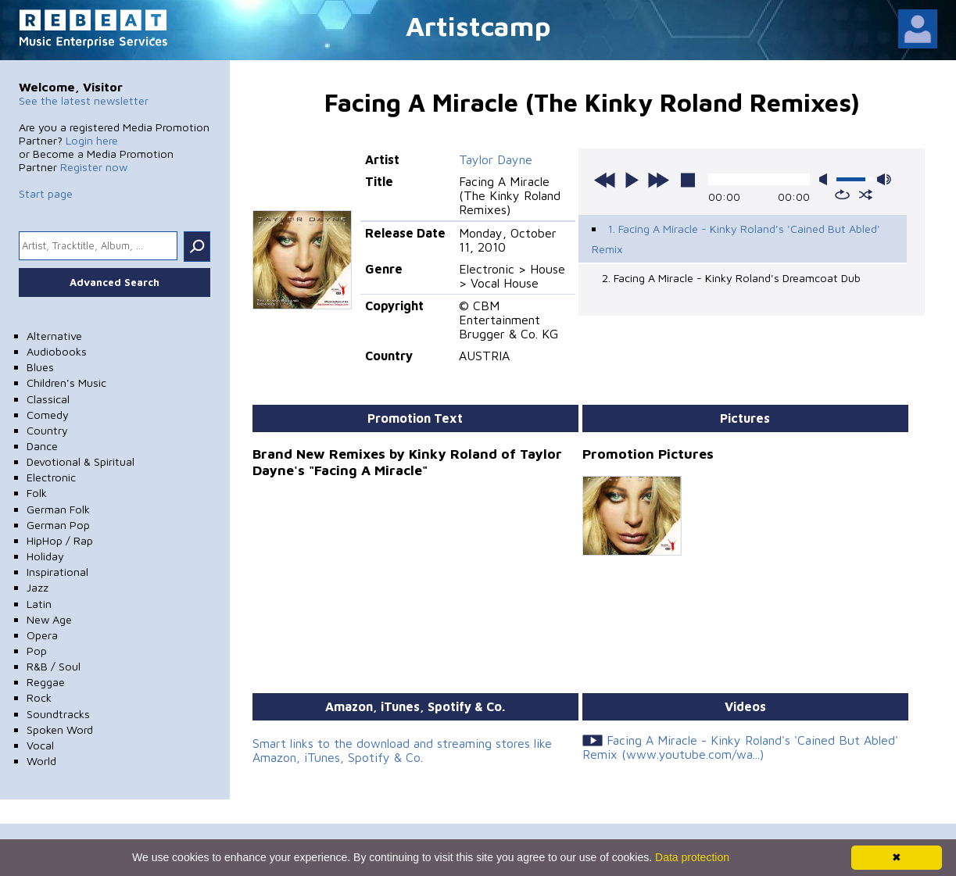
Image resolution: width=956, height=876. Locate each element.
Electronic (51, 477)
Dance (42, 445)
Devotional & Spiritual (80, 461)
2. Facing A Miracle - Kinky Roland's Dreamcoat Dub (731, 277)
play (631, 179)
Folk (37, 492)
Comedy (48, 414)
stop (688, 180)
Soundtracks (58, 713)
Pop (37, 650)
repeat (842, 195)
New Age (49, 619)
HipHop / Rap (60, 540)
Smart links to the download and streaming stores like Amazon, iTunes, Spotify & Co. (402, 750)
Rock (39, 697)
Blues (40, 367)
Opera (42, 635)
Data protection (692, 857)
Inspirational (57, 571)
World (41, 760)
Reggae (46, 681)
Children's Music (66, 382)
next (658, 180)
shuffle (865, 195)
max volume (884, 179)
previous (605, 180)
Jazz (37, 587)
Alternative (54, 335)
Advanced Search (114, 282)
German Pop (58, 524)
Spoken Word (60, 729)
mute (826, 179)
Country (47, 430)
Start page (46, 193)
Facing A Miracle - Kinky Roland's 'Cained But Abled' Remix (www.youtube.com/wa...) (740, 747)
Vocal (40, 745)
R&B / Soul (54, 666)
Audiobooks (57, 351)
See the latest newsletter (84, 100)
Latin (39, 603)
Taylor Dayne (495, 159)
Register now (93, 166)
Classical (48, 399)
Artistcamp (478, 25)
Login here (92, 140)
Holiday (45, 556)
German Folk (58, 509)
